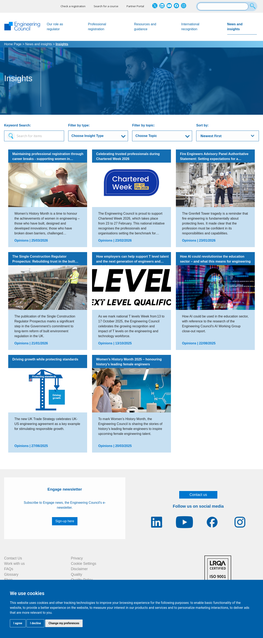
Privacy (77, 558)
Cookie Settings (83, 564)
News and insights (242, 28)
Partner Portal (135, 6)
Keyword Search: (17, 125)
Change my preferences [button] (63, 623)
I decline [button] (35, 623)
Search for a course (106, 6)
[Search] (253, 6)
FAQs (8, 569)
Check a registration (73, 6)
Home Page (13, 44)
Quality (76, 574)
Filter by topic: (143, 125)
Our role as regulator (55, 26)
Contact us (198, 495)
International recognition (190, 26)
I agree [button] (17, 623)
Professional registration (97, 26)
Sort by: (202, 125)
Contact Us (13, 558)
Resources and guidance (145, 26)
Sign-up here (64, 521)
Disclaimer (79, 569)
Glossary (11, 574)
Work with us (14, 564)
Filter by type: (79, 125)
